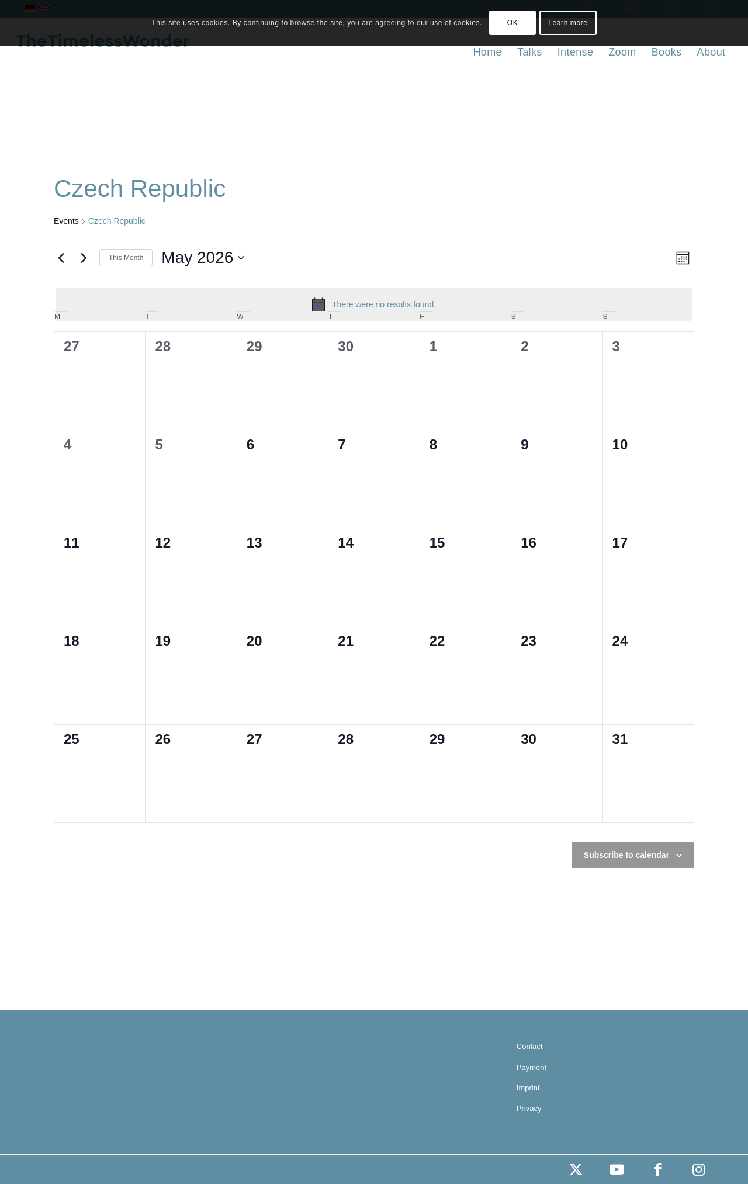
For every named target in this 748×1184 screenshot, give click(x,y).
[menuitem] (487, 52)
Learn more (567, 23)
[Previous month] (61, 258)
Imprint (528, 1087)
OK (512, 23)
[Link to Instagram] (698, 1169)
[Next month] (84, 258)
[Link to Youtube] (616, 1169)
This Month (126, 258)
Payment (531, 1067)
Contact (530, 1046)
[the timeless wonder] (103, 52)
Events (66, 221)
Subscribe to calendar (626, 855)
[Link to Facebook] (657, 1169)
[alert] (374, 304)
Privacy (529, 1108)
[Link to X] (575, 1169)
